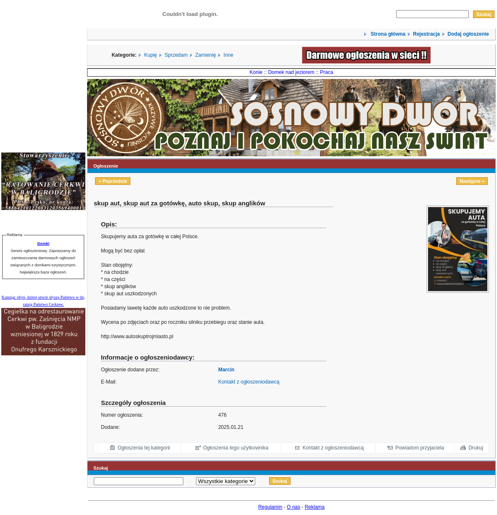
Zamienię (205, 55)
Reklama (315, 507)
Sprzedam (176, 55)
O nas (293, 507)
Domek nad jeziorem (291, 72)
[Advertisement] (436, 352)
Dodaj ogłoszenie (468, 34)
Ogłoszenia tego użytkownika (235, 448)
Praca (326, 72)
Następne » (472, 181)
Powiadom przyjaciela (419, 448)
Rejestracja (426, 34)
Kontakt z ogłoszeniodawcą (248, 382)
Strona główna (387, 34)
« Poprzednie (112, 181)
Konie (256, 72)
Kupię (150, 55)
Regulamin (270, 507)
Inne (228, 55)
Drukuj (475, 448)
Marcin (226, 370)
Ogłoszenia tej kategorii (144, 448)
